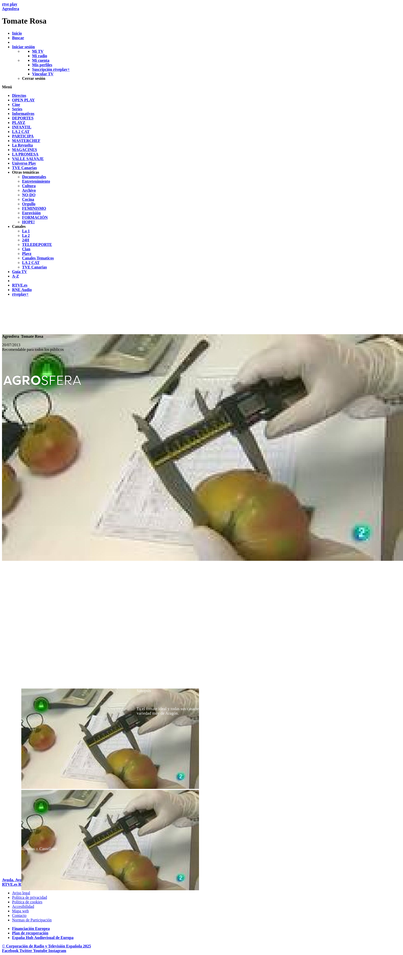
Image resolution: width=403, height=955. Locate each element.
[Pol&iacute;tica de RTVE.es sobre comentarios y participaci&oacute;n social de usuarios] (32, 920)
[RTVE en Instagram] (57, 950)
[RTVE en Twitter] (26, 950)
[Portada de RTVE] (10, 884)
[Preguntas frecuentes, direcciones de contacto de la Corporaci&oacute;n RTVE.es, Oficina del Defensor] (19, 915)
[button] (201, 87)
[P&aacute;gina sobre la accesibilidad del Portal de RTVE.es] (23, 906)
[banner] (201, 14)
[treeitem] (19, 95)
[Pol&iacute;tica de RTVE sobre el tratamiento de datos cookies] (27, 902)
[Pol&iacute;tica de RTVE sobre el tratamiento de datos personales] (29, 897)
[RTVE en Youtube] (40, 950)
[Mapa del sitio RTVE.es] (20, 911)
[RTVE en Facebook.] (11, 950)
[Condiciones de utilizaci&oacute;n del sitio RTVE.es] (21, 893)
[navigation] (201, 195)
